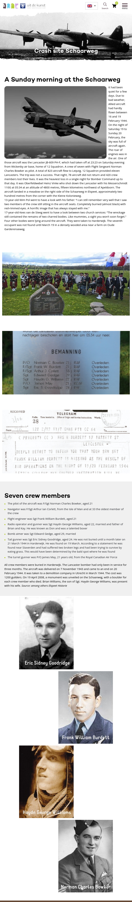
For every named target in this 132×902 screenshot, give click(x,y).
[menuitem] (91, 6)
